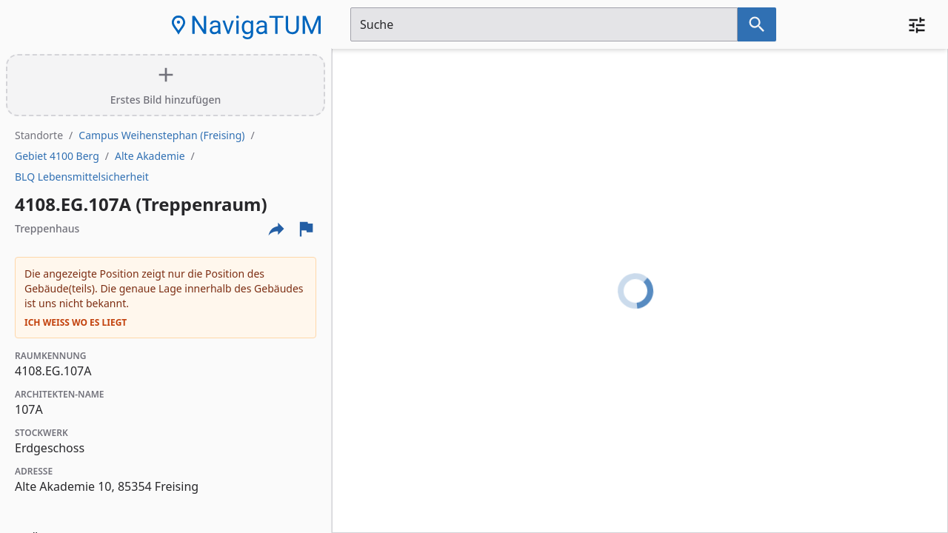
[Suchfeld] (544, 24)
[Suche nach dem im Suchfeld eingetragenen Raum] (757, 24)
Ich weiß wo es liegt (75, 323)
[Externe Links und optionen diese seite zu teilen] (276, 228)
